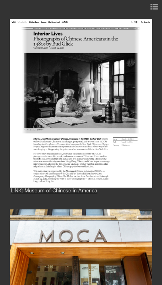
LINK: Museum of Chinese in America (54, 191)
